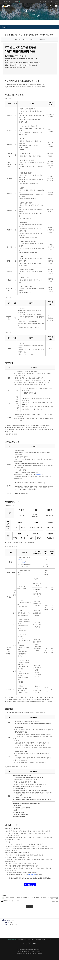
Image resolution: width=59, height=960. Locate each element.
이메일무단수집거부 (40, 940)
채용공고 (29, 15)
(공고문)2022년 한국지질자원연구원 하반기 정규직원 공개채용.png (21, 897)
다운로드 (54, 898)
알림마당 (23, 15)
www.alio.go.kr (38, 474)
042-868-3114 (25, 951)
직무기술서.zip (8, 901)
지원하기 (30, 884)
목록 (29, 906)
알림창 (17, 1)
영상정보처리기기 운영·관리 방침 (25, 940)
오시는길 (49, 940)
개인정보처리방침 (12, 940)
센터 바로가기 (4, 1)
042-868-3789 (13, 924)
